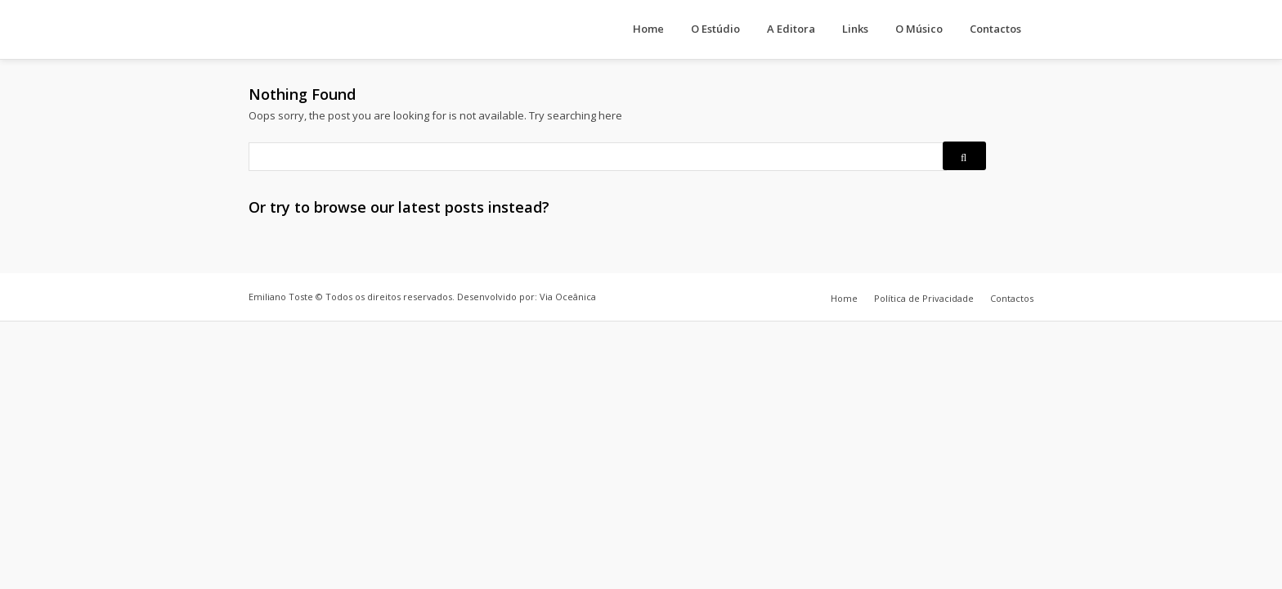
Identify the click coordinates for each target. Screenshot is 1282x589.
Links (855, 28)
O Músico (919, 28)
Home (648, 28)
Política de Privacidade (924, 298)
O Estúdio (715, 28)
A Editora (791, 28)
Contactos (995, 28)
